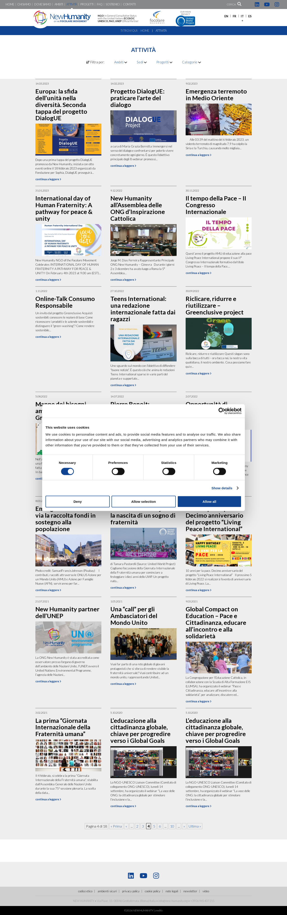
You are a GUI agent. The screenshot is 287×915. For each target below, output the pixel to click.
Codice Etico (85, 891)
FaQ (99, 4)
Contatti (129, 4)
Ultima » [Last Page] (195, 826)
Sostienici (112, 4)
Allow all (209, 501)
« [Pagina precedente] (126, 826)
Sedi (142, 62)
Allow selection (143, 501)
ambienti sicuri (107, 891)
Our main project (185, 18)
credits (159, 910)
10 (172, 826)
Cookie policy (152, 891)
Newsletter (190, 891)
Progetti (86, 4)
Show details (222, 488)
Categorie (191, 62)
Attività (71, 4)
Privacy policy (131, 891)
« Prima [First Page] (116, 826)
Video (206, 891)
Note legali (172, 891)
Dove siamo (42, 4)
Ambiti (59, 4)
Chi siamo (24, 4)
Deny (77, 501)
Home (10, 4)
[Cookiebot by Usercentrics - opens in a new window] (221, 410)
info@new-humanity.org (173, 901)
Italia (153, 901)
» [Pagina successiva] (184, 826)
